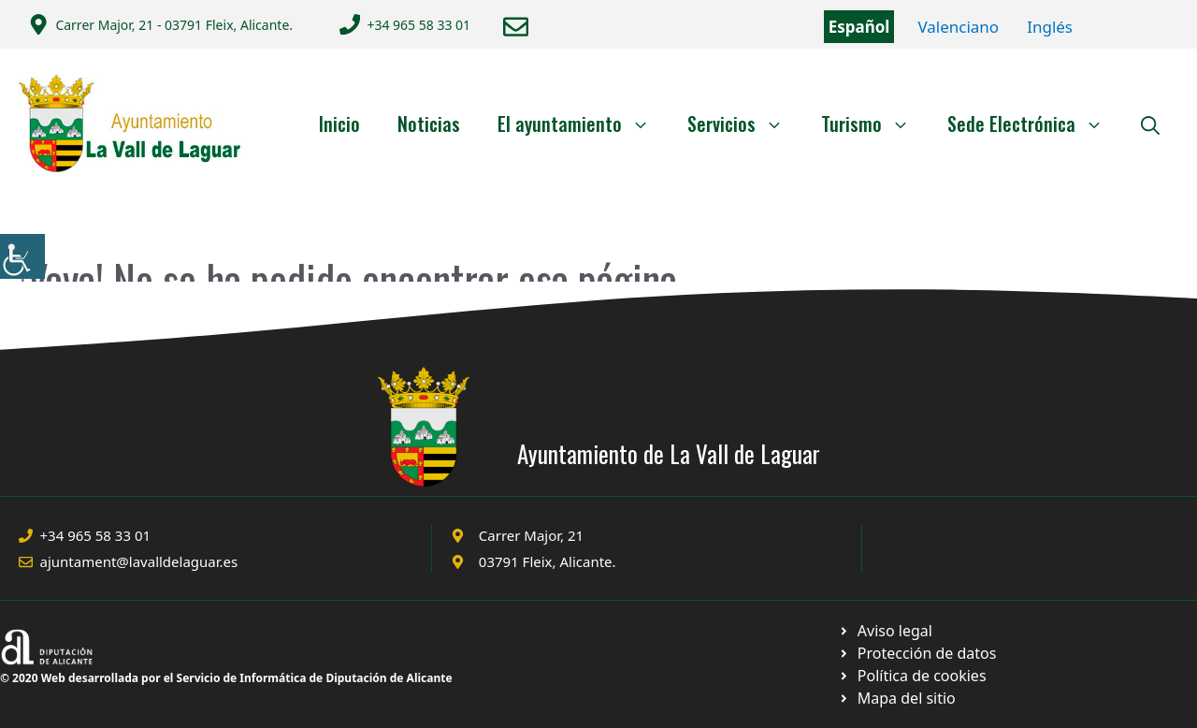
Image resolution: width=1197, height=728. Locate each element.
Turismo (875, 123)
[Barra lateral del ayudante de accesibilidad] (22, 256)
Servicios (744, 123)
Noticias (428, 123)
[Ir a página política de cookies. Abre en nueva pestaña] (917, 653)
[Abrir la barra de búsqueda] (1150, 123)
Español (859, 26)
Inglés (1050, 26)
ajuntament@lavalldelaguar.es (139, 561)
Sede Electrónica (1034, 123)
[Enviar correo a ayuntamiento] (515, 27)
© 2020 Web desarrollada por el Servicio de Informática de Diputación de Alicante (226, 678)
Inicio (339, 123)
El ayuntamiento (583, 123)
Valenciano (958, 26)
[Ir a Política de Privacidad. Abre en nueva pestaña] (885, 630)
